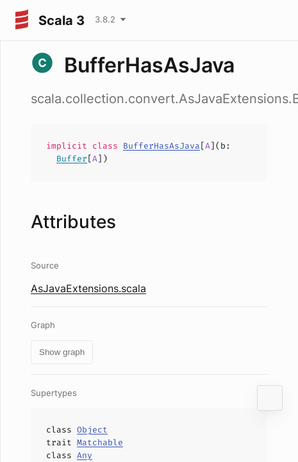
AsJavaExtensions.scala (88, 288)
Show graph (62, 352)
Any (84, 455)
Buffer (71, 158)
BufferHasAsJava (161, 145)
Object (92, 429)
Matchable (100, 442)
